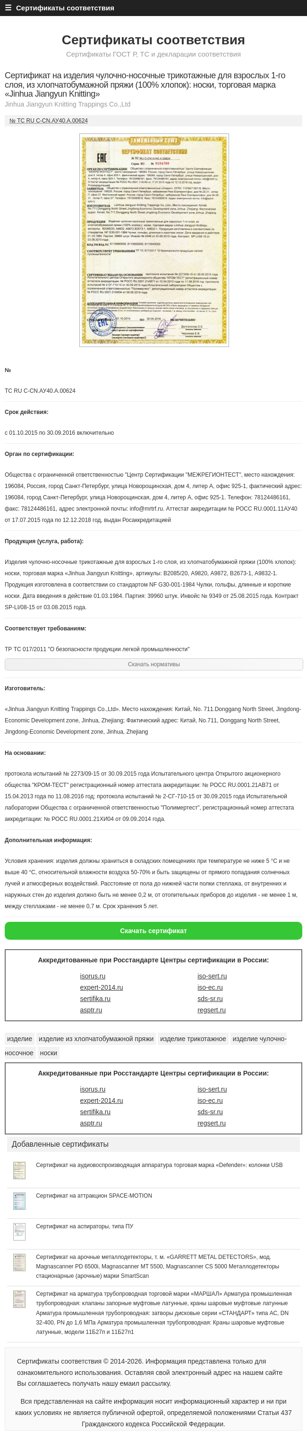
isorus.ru (93, 976)
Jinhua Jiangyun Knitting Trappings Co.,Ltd (67, 104)
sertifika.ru (95, 998)
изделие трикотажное (193, 1039)
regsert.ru (211, 1010)
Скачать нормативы (154, 664)
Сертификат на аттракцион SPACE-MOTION (94, 1195)
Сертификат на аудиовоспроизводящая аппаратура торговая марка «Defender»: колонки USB (159, 1165)
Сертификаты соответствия (153, 40)
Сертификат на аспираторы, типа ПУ (84, 1226)
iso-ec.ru (210, 987)
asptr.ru (91, 1010)
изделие (19, 1039)
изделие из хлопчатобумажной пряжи (96, 1039)
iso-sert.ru (212, 976)
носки (48, 1053)
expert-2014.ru (101, 987)
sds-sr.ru (210, 998)
